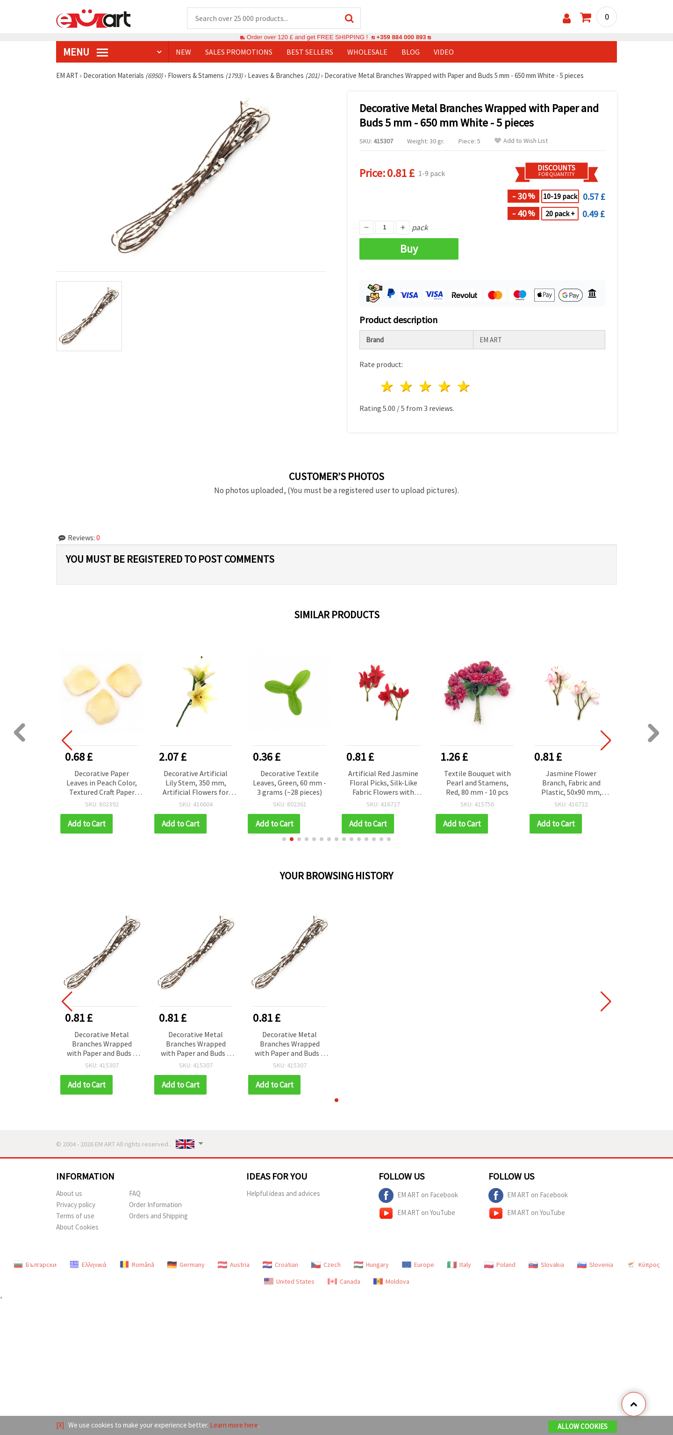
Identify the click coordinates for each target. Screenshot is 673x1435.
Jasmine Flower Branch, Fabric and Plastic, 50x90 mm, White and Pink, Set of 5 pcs (571, 783)
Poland (499, 1264)
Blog (410, 52)
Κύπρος (643, 1264)
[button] (284, 839)
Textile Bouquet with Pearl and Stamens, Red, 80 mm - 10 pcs (477, 783)
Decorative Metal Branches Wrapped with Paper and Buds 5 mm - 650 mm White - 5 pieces (101, 1044)
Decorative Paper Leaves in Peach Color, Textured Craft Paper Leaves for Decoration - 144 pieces (101, 783)
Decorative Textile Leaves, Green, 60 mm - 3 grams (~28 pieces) (289, 783)
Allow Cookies (583, 1426)
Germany (186, 1264)
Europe (418, 1264)
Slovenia (595, 1264)
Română (137, 1264)
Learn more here (234, 1425)
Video (444, 52)
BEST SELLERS (309, 52)
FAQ (135, 1193)
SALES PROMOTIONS (238, 52)
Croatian (280, 1264)
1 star (387, 386)
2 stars (406, 386)
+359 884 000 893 (401, 37)
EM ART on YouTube (417, 1213)
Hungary (371, 1264)
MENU (85, 51)
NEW (183, 52)
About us (69, 1193)
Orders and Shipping (158, 1215)
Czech (326, 1264)
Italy (459, 1264)
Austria (234, 1264)
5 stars (463, 386)
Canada (344, 1281)
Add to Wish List (521, 140)
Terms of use (75, 1215)
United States (289, 1281)
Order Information (155, 1204)
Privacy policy (75, 1204)
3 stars (426, 386)
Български (35, 1264)
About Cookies (77, 1227)
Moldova (391, 1281)
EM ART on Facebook (418, 1195)
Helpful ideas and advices (283, 1193)
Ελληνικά (88, 1264)
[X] (60, 1425)
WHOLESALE (367, 52)
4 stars (444, 386)
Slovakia (546, 1264)
